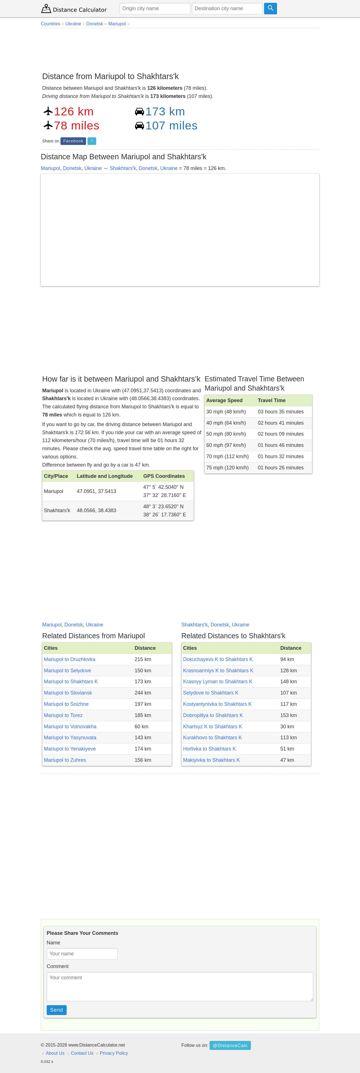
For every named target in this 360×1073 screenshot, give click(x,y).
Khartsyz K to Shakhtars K (212, 726)
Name (53, 943)
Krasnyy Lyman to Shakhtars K (217, 681)
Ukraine (93, 168)
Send (56, 1010)
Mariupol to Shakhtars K (71, 681)
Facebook (73, 141)
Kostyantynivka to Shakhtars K (217, 704)
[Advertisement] (180, 48)
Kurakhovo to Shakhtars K (212, 737)
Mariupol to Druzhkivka (69, 659)
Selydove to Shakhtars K (210, 693)
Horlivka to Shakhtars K (209, 749)
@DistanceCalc (230, 1045)
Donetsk (72, 168)
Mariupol (50, 168)
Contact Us (82, 1053)
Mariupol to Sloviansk (68, 693)
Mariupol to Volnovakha (70, 726)
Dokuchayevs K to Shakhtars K (218, 659)
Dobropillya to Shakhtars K (213, 715)
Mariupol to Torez (63, 715)
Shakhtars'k (123, 168)
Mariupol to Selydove (67, 670)
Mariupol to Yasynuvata (70, 737)
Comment (58, 966)
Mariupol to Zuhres (65, 760)
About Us (55, 1053)
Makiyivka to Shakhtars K (211, 760)
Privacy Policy (114, 1053)
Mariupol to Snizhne (66, 704)
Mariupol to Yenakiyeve (70, 749)
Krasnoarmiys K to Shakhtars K (218, 670)
